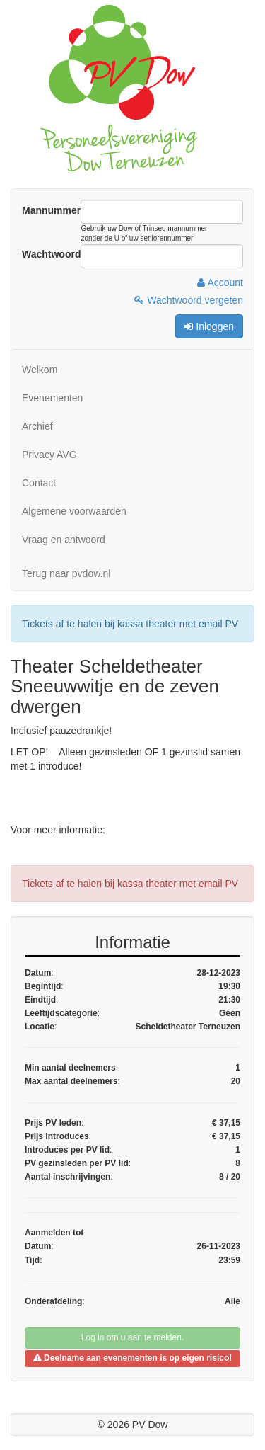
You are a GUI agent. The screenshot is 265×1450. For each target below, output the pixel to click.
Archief (37, 426)
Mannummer (51, 210)
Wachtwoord (51, 254)
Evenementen (52, 398)
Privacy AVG (49, 454)
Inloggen (209, 326)
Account (220, 282)
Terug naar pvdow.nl (66, 573)
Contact (39, 483)
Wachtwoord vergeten (188, 300)
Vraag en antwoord (63, 539)
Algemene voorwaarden (74, 511)
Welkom (39, 369)
